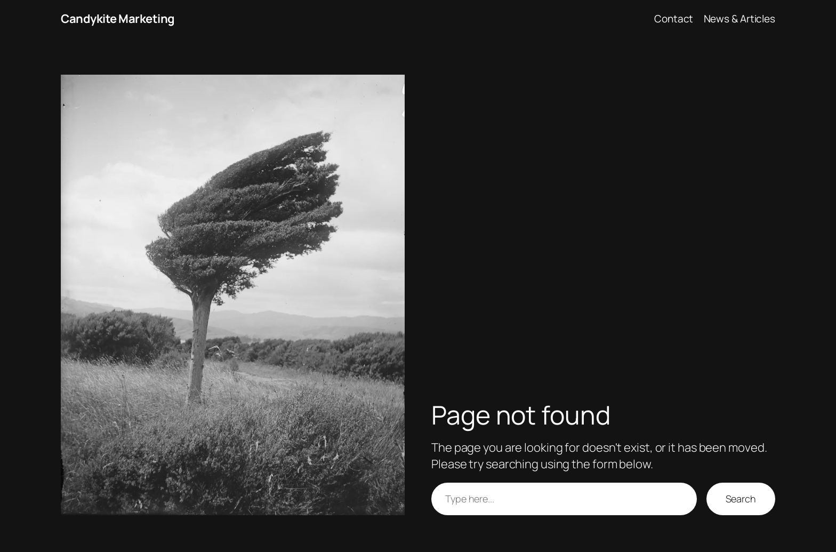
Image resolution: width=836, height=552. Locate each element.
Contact (673, 19)
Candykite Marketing (118, 19)
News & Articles (740, 19)
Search (741, 498)
